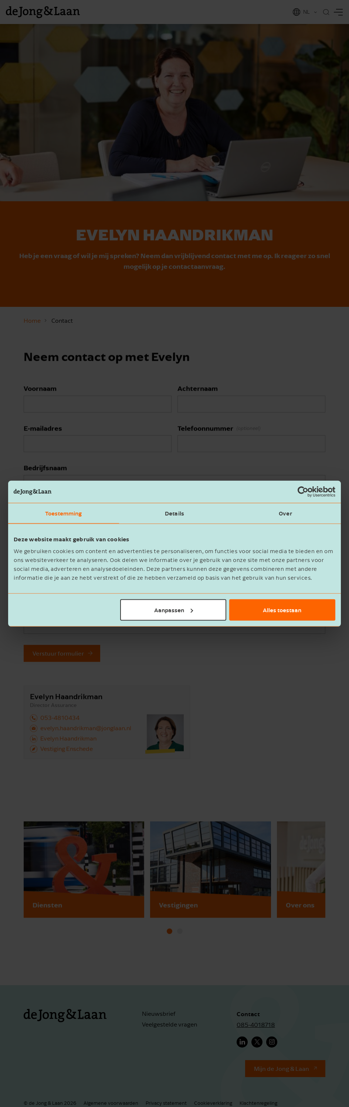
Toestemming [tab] (63, 513)
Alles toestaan (282, 609)
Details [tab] (174, 513)
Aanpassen (173, 609)
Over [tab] (285, 513)
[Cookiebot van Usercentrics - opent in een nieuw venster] (303, 491)
